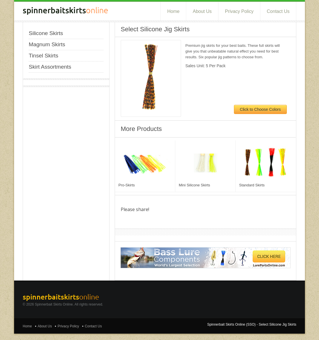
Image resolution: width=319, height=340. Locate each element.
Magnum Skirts (47, 44)
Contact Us (278, 11)
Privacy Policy (239, 11)
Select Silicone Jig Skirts (277, 324)
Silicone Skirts (46, 33)
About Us (202, 11)
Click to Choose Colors (260, 109)
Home (173, 11)
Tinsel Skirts (43, 56)
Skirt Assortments (50, 67)
